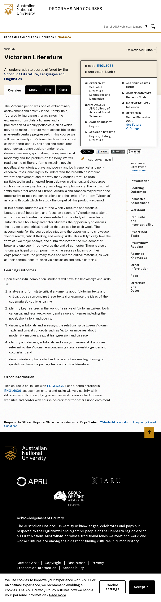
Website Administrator (114, 422)
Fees (48, 90)
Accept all (142, 587)
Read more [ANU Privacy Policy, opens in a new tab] (57, 595)
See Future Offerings (133, 126)
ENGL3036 (64, 37)
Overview (14, 90)
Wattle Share (118, 152)
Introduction (140, 181)
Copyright (53, 563)
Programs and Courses (75, 8)
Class (63, 90)
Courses (48, 37)
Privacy (97, 563)
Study (33, 90)
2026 (151, 50)
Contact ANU (28, 563)
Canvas (134, 152)
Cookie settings (112, 587)
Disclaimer (76, 563)
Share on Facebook (102, 152)
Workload (138, 210)
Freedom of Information (36, 568)
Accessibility (73, 568)
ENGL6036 (55, 386)
